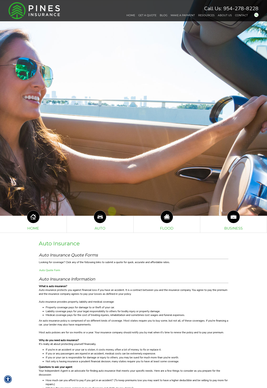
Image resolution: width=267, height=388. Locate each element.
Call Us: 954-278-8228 (231, 8)
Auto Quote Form (49, 270)
